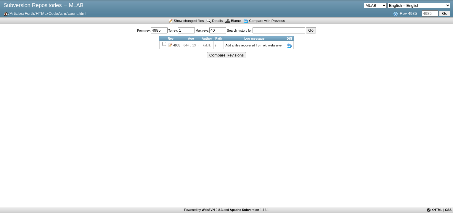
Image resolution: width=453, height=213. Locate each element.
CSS (448, 210)
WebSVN (208, 210)
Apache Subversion (244, 210)
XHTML (437, 210)
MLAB (76, 5)
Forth (29, 13)
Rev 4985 (408, 13)
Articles (16, 13)
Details (217, 20)
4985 (176, 45)
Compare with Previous (267, 20)
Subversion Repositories (33, 5)
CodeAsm (57, 13)
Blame (236, 20)
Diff (289, 45)
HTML (41, 13)
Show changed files (189, 20)
